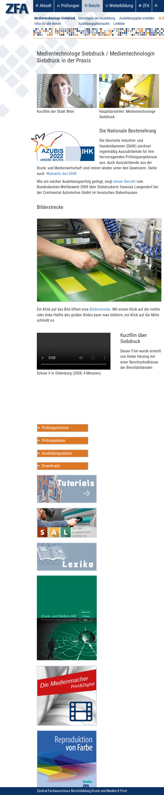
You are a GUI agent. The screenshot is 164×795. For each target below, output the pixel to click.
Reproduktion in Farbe (67, 760)
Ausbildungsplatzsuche (94, 24)
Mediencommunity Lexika (67, 557)
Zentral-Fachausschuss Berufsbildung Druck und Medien (77, 791)
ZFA (146, 5)
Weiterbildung (121, 5)
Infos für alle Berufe (47, 24)
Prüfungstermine (55, 427)
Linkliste (119, 24)
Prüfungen (70, 5)
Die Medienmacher (67, 696)
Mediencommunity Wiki (67, 489)
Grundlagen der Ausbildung (96, 18)
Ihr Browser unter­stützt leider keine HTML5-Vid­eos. (73, 351)
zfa (17, 10)
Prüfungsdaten (53, 440)
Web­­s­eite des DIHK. (62, 173)
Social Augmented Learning (67, 523)
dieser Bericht (124, 181)
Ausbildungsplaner (57, 453)
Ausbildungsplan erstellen (136, 18)
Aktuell (45, 5)
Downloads (51, 465)
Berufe (94, 5)
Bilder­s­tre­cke (100, 309)
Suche (156, 6)
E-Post (122, 791)
